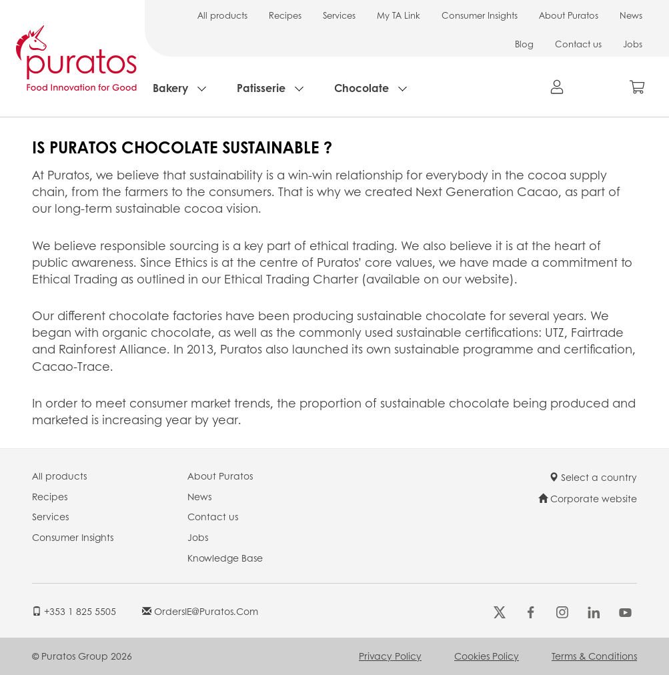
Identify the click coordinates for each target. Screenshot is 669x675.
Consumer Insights (480, 15)
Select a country (593, 477)
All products (222, 15)
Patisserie (261, 87)
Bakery (170, 87)
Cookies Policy (486, 655)
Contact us (578, 43)
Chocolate (361, 87)
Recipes (285, 15)
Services (339, 15)
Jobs (632, 43)
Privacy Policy (390, 655)
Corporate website (587, 498)
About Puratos (568, 15)
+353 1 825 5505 (74, 611)
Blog (524, 43)
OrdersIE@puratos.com (200, 611)
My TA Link (398, 15)
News (631, 15)
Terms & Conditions (594, 655)
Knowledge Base (225, 557)
